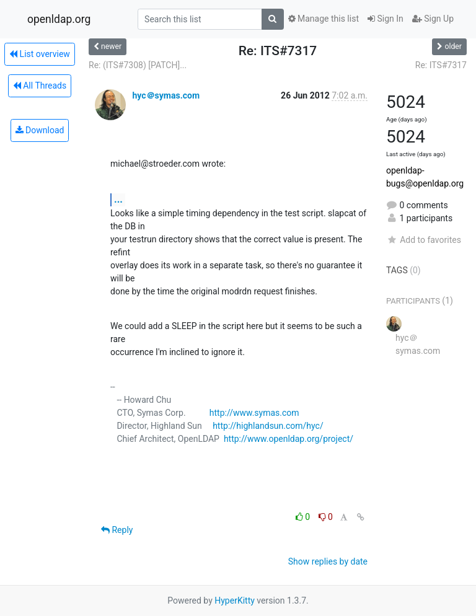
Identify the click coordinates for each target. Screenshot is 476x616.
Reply (117, 530)
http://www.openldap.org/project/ (288, 439)
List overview (39, 54)
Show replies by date (328, 561)
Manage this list (323, 19)
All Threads (39, 85)
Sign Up (433, 19)
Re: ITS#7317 (441, 65)
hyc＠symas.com (166, 95)
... (118, 199)
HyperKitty (234, 600)
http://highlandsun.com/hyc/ (268, 426)
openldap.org (58, 19)
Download (39, 130)
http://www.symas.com (254, 413)
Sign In (385, 19)
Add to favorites (423, 240)
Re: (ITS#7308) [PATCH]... (138, 65)
